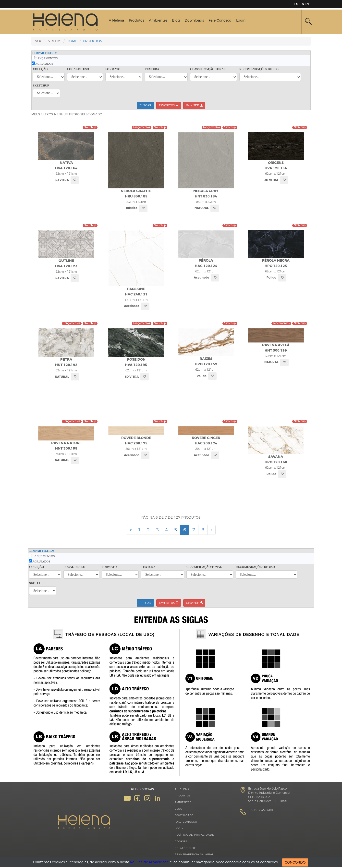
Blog (176, 20)
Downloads (194, 20)
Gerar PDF (194, 105)
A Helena (116, 20)
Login (240, 20)
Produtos (136, 20)
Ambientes (158, 20)
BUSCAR (145, 105)
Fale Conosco (220, 20)
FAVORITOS (169, 105)
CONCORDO (295, 862)
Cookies (181, 841)
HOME (72, 41)
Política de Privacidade (194, 834)
